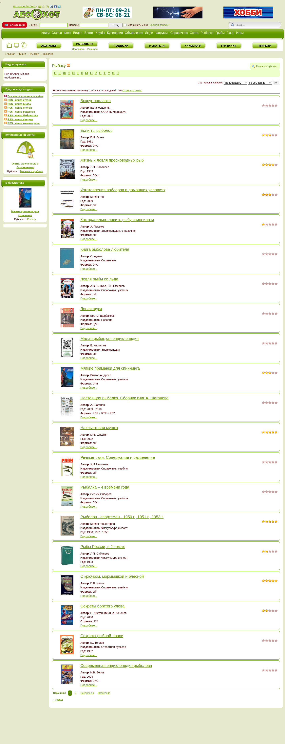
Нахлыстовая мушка (99, 428)
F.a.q (230, 32)
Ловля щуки (91, 309)
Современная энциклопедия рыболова (116, 665)
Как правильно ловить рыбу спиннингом (117, 219)
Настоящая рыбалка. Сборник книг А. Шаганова (124, 398)
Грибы (220, 32)
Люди (149, 32)
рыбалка (48, 53)
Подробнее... (88, 120)
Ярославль (78, 49)
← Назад (57, 699)
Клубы (100, 32)
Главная (10, 53)
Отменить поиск (132, 90)
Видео (77, 32)
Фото (67, 32)
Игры (240, 32)
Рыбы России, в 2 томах (102, 546)
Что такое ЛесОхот (24, 6)
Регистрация (17, 24)
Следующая (87, 693)
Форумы (162, 32)
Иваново (92, 49)
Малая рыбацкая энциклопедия (109, 338)
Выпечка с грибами (31, 171)
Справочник (179, 32)
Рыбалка (206, 32)
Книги (45, 32)
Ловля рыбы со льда (99, 279)
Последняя (104, 693)
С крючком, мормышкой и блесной (112, 576)
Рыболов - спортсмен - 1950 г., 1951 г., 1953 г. (121, 517)
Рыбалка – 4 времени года (104, 487)
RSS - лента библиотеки (23, 115)
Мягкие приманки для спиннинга (110, 368)
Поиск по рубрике (266, 66)
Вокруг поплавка (95, 100)
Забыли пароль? (159, 24)
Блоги (88, 32)
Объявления (134, 32)
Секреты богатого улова (102, 606)
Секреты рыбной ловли (101, 636)
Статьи (57, 32)
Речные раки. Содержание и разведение (117, 457)
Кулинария (115, 32)
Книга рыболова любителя (104, 249)
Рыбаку (34, 53)
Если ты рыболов (96, 130)
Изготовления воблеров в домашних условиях (122, 190)
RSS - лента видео (19, 103)
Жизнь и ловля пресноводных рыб (112, 160)
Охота (194, 32)
